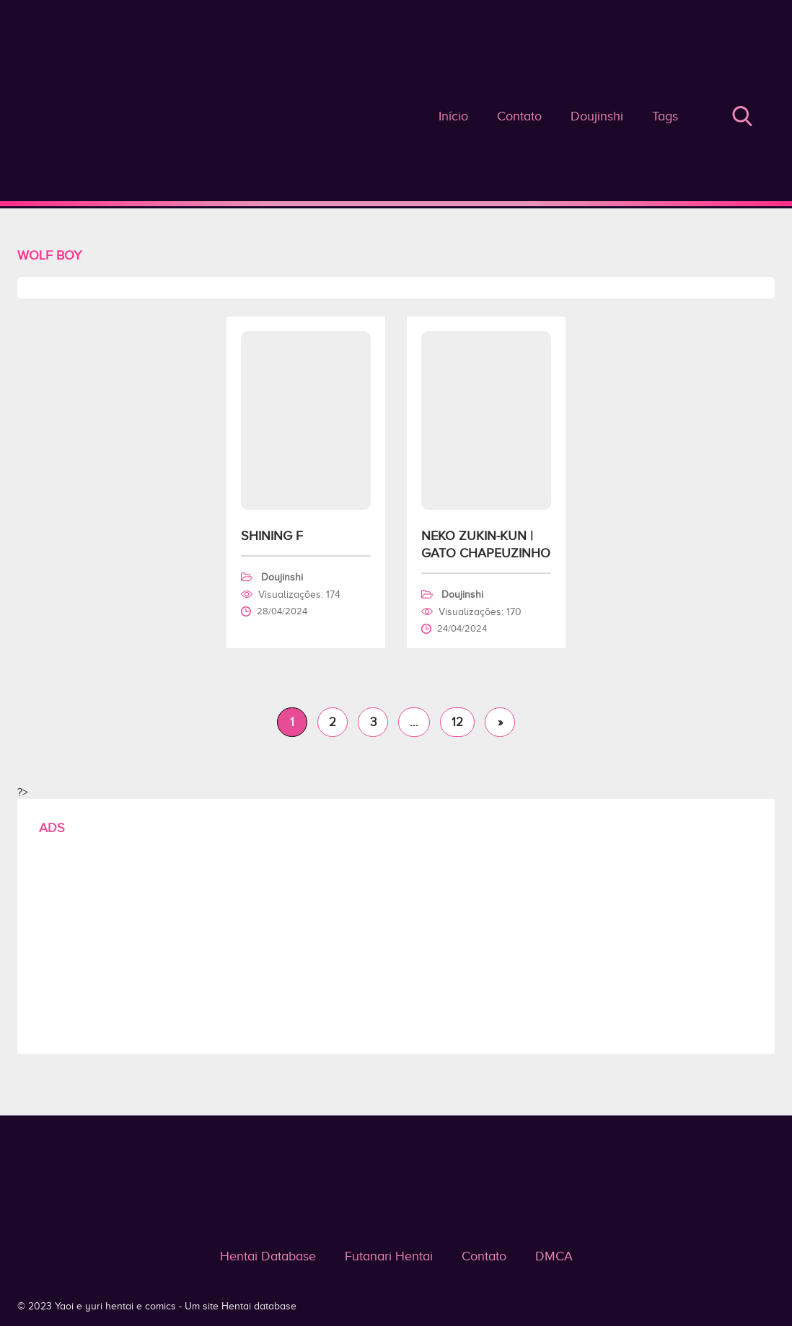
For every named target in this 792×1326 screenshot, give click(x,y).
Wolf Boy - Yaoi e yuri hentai (396, 129)
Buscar (742, 116)
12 (457, 722)
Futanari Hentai (389, 1256)
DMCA (554, 1256)
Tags (665, 116)
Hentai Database (268, 1256)
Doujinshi (597, 116)
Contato (519, 116)
